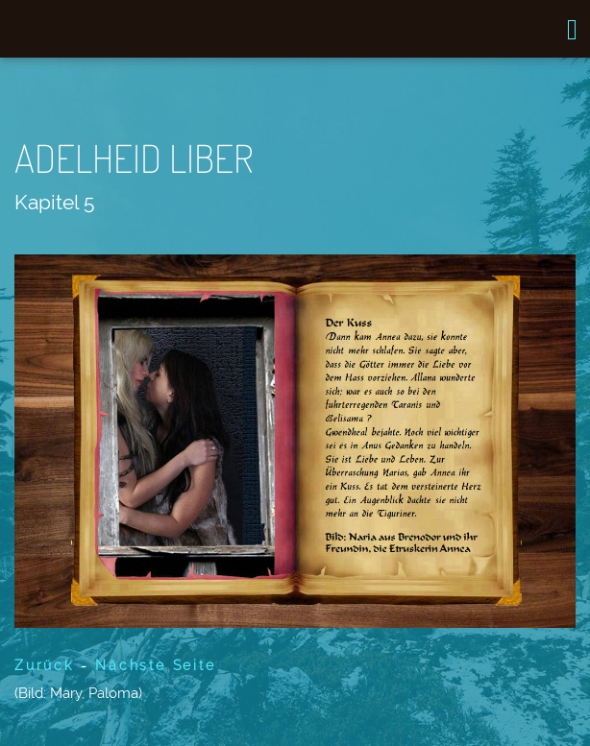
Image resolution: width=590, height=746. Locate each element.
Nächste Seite (155, 665)
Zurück (44, 665)
